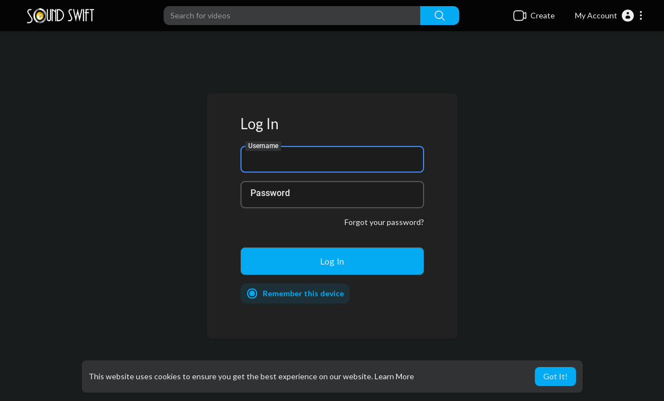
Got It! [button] (555, 376)
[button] (609, 15)
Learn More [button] (394, 376)
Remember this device (303, 293)
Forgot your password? (384, 222)
